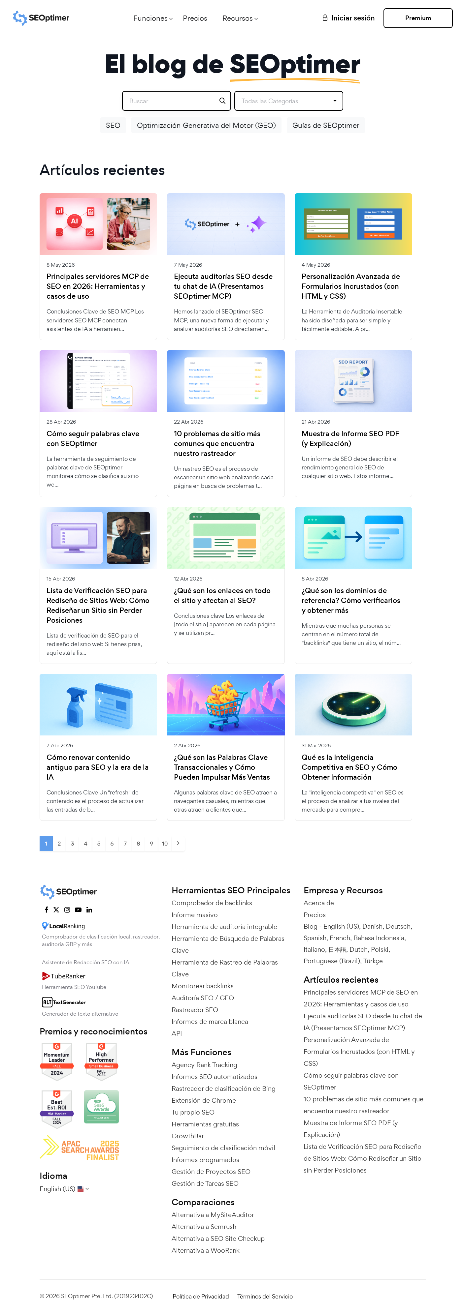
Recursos (237, 18)
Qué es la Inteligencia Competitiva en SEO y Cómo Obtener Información (349, 767)
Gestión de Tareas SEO (205, 1183)
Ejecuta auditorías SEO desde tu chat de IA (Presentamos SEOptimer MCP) (223, 286)
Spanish (315, 938)
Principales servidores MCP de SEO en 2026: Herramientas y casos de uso (98, 286)
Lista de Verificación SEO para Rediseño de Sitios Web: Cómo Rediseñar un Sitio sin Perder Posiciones (98, 605)
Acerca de (319, 903)
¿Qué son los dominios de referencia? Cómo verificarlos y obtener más (351, 600)
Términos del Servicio (265, 1296)
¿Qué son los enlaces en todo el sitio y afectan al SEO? (222, 596)
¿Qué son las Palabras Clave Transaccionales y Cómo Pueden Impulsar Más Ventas (222, 767)
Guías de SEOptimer (325, 125)
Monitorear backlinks (203, 986)
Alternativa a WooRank (206, 1250)
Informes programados (205, 1159)
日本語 (337, 949)
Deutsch (398, 926)
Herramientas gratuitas (205, 1124)
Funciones (150, 18)
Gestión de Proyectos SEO (211, 1171)
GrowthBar (188, 1136)
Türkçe (373, 961)
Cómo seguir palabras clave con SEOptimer (93, 439)
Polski (379, 949)
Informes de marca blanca (210, 1021)
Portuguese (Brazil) (332, 961)
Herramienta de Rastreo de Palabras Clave (225, 968)
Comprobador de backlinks (212, 903)
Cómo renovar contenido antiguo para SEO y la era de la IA (98, 767)
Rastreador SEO (195, 1009)
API (177, 1033)
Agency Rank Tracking (204, 1064)
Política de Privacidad (201, 1296)
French (340, 938)
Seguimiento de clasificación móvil (223, 1148)
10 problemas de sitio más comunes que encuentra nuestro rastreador (217, 444)
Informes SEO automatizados (214, 1076)
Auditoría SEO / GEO (203, 998)
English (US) (341, 926)
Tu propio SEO (193, 1112)
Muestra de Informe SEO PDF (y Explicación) (350, 439)
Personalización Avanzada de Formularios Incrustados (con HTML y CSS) (351, 286)
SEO (113, 125)
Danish (372, 926)
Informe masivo (195, 914)
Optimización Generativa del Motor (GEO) (206, 125)
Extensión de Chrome (204, 1100)
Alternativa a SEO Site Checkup (218, 1238)
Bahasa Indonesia (378, 938)
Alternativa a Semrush (204, 1226)
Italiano (314, 949)
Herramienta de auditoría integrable (224, 926)
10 (165, 843)
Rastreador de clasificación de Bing (224, 1088)
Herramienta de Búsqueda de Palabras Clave (228, 944)
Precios (195, 18)
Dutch (358, 949)
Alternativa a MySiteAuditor (213, 1214)
